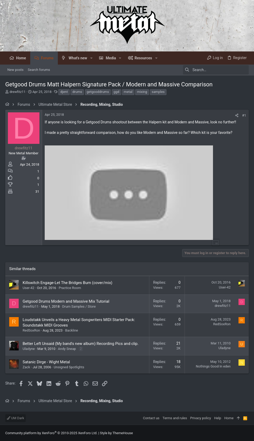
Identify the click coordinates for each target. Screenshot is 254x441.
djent (64, 92)
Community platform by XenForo (51, 433)
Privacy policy (200, 418)
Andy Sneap (67, 349)
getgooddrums (98, 92)
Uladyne (29, 349)
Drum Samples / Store (79, 306)
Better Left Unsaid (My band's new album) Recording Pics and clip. (81, 343)
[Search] (216, 70)
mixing (142, 92)
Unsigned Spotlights (69, 367)
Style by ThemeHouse (116, 433)
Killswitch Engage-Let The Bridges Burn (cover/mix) (67, 282)
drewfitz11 (17, 92)
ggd (116, 92)
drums (77, 92)
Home (228, 418)
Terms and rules (174, 418)
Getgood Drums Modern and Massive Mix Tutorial (66, 301)
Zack (26, 367)
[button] (91, 58)
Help (217, 418)
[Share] (236, 115)
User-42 (28, 288)
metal (128, 92)
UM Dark (15, 418)
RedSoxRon (31, 330)
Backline (71, 330)
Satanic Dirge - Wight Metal (46, 362)
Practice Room (70, 288)
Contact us (151, 418)
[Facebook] (246, 432)
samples (158, 92)
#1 (244, 115)
